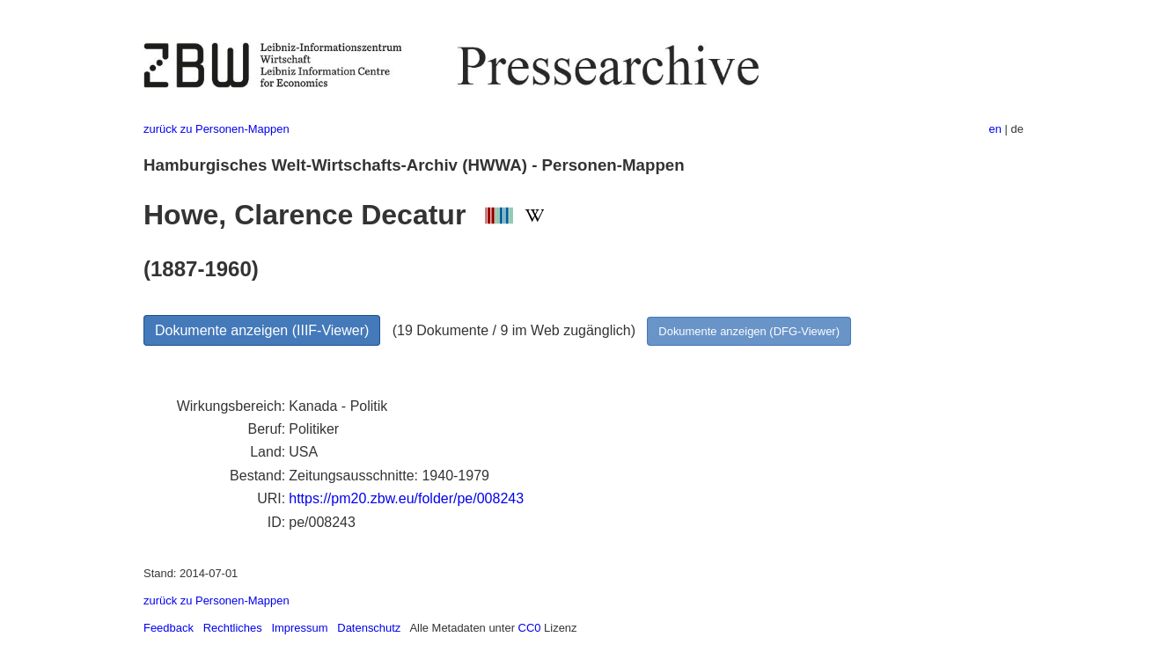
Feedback (168, 627)
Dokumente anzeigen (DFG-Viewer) (749, 331)
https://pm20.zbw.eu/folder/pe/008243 (406, 498)
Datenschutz (368, 627)
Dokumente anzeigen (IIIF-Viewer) (262, 330)
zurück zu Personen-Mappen (216, 128)
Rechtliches (232, 627)
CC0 (529, 627)
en (995, 128)
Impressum (299, 627)
